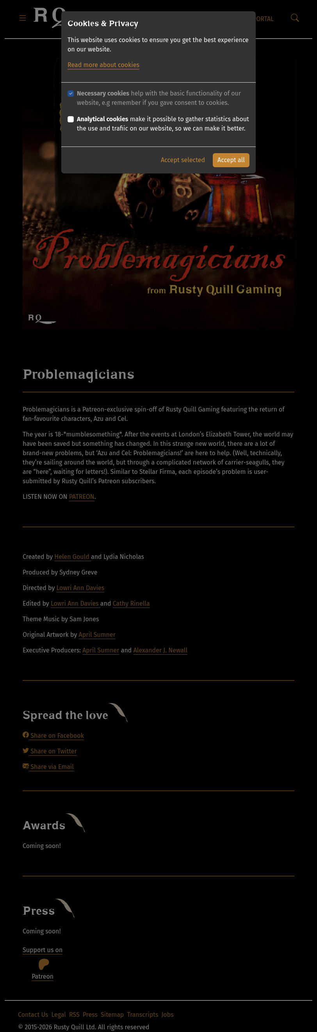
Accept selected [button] (183, 160)
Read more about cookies (103, 65)
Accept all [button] (231, 160)
